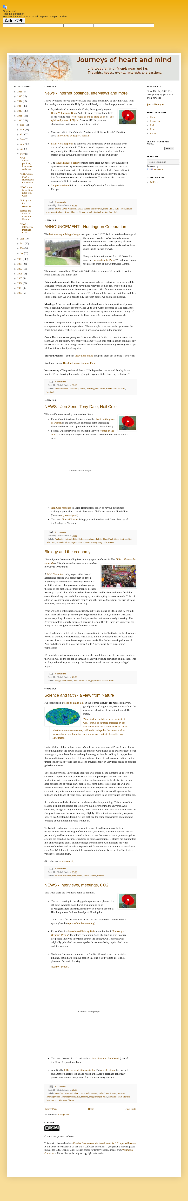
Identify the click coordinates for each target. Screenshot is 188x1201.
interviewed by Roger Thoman (73, 135)
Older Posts (130, 1109)
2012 (20, 111)
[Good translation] (8, 21)
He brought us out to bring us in (88, 116)
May (22, 153)
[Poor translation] (19, 21)
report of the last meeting (80, 923)
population (96, 680)
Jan (22, 253)
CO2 (83, 1093)
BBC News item (55, 574)
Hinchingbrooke (53, 1097)
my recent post (69, 515)
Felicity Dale (96, 209)
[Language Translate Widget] (164, 162)
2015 (20, 96)
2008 (20, 264)
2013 (20, 106)
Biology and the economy (67, 551)
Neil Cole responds (61, 507)
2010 (20, 120)
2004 (20, 283)
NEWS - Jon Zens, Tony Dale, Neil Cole (80, 406)
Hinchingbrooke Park (102, 259)
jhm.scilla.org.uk (155, 104)
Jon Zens (123, 539)
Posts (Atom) (64, 1114)
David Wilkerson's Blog (63, 112)
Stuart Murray (91, 542)
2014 (20, 101)
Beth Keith (68, 1093)
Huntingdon (51, 392)
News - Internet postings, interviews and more (86, 93)
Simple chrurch (85, 212)
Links (153, 125)
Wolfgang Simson (66, 1100)
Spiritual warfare (100, 212)
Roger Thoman (71, 212)
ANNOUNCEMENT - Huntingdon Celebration (85, 226)
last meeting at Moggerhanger (65, 234)
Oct (22, 134)
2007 (20, 269)
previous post (66, 861)
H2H (117, 209)
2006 (20, 273)
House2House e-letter (67, 162)
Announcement (61, 388)
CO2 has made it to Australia (79, 1069)
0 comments (60, 202)
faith (74, 876)
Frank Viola (108, 209)
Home (91, 1109)
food (75, 680)
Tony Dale (113, 212)
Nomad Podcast (70, 519)
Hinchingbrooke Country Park (79, 362)
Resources (155, 121)
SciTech (100, 876)
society (105, 680)
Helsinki (121, 1093)
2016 (20, 91)
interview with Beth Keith (105, 1058)
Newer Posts (51, 1109)
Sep (22, 139)
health (81, 680)
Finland (101, 1093)
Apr (22, 238)
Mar (22, 243)
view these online (84, 355)
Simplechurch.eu (60, 185)
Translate (155, 169)
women (111, 542)
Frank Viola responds (62, 143)
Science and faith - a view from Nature (79, 695)
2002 (20, 293)
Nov (22, 129)
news (48, 212)
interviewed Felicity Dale (81, 931)
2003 (20, 288)
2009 (20, 259)
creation (58, 876)
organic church (57, 212)
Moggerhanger (95, 1097)
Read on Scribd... (60, 966)
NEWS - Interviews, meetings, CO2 (76, 885)
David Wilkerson (69, 209)
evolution (67, 876)
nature (87, 680)
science (93, 876)
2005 (20, 278)
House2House (126, 209)
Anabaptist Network (63, 539)
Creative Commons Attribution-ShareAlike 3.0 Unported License (104, 1143)
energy (58, 680)
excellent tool (108, 1069)
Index (153, 129)
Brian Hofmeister (80, 539)
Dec (22, 124)
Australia (59, 1093)
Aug (22, 144)
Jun (22, 149)
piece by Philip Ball (73, 702)
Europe (87, 209)
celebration (73, 388)
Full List (154, 182)
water (111, 680)
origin (86, 876)
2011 (20, 115)
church (58, 209)
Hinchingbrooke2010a (115, 388)
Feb (22, 248)
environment (67, 680)
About (153, 133)
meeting (84, 1097)
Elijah (80, 209)
